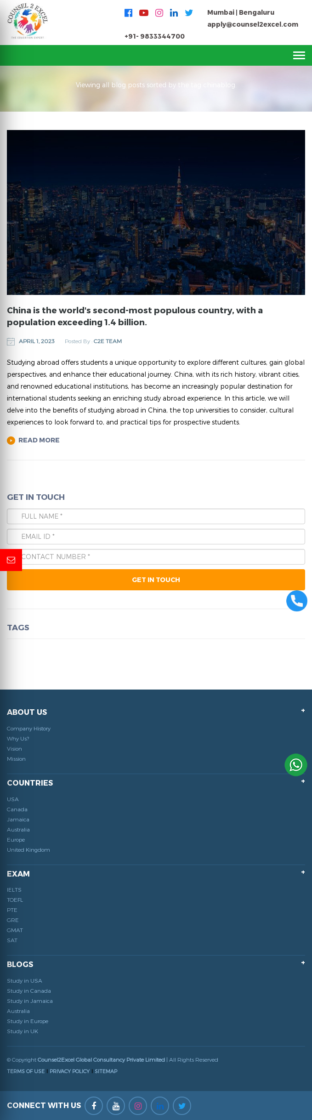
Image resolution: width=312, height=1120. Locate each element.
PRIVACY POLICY (70, 1071)
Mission (16, 758)
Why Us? (18, 738)
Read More (33, 440)
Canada (17, 809)
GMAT (15, 930)
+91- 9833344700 (155, 36)
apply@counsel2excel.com (252, 24)
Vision (14, 748)
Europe (16, 839)
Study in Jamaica (30, 1000)
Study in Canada (29, 990)
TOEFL (15, 899)
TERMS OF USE (26, 1071)
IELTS (14, 889)
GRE (13, 919)
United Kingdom (28, 849)
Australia (18, 829)
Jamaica (18, 819)
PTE (12, 909)
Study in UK (22, 1031)
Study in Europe (27, 1021)
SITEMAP (106, 1071)
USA (13, 799)
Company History (29, 728)
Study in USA (24, 980)
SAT (12, 940)
